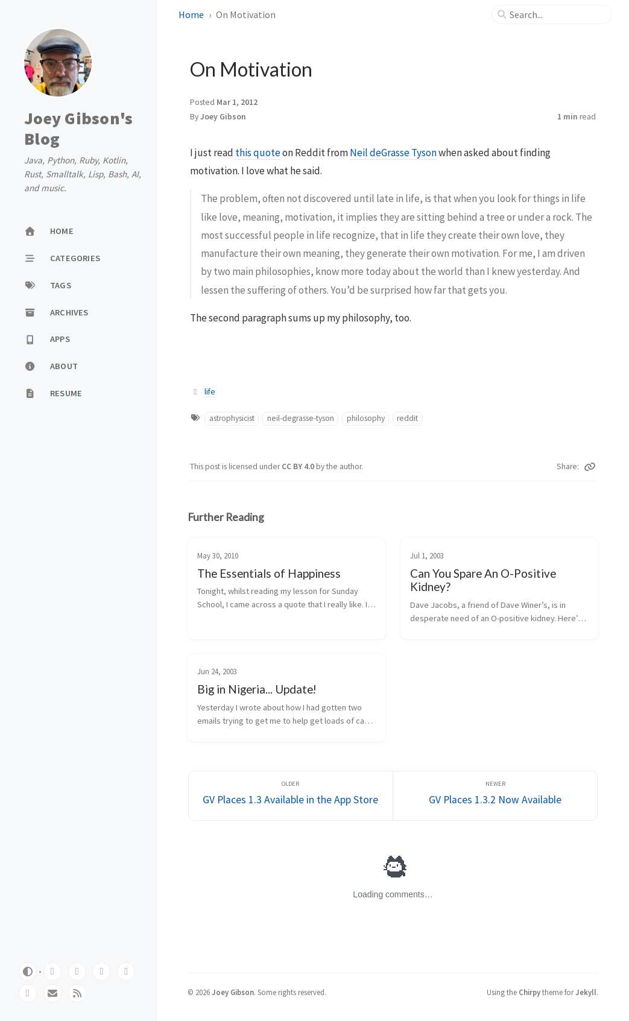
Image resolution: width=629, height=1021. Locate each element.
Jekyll (585, 992)
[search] (557, 14)
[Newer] (495, 796)
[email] (52, 993)
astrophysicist (231, 418)
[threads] (126, 971)
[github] (52, 971)
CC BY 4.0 (299, 466)
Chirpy (529, 992)
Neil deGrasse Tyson (393, 152)
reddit (407, 418)
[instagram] (27, 993)
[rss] (77, 993)
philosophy (366, 418)
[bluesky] (101, 971)
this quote (257, 152)
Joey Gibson (223, 117)
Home (191, 14)
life (209, 392)
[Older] (290, 796)
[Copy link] (590, 466)
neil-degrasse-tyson (300, 418)
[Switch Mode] (27, 971)
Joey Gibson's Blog (78, 129)
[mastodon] (77, 971)
